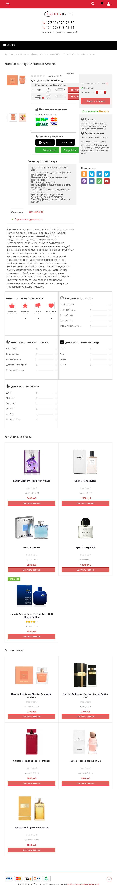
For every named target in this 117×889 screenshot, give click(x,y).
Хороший (25, 311)
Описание (17, 212)
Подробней (65, 142)
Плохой (38, 311)
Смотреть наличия (31, 503)
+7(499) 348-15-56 (60, 27)
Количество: (87, 92)
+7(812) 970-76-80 (60, 22)
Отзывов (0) (36, 212)
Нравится (12, 311)
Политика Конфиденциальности (83, 884)
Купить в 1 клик (96, 101)
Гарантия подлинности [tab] (26, 219)
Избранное (51, 311)
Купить (76, 89)
